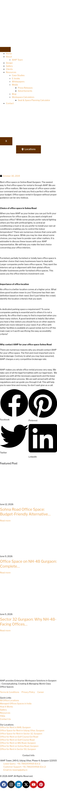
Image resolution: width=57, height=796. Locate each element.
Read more (5, 520)
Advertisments (25, 91)
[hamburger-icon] (5, 49)
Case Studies (18, 75)
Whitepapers (18, 81)
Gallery (9, 66)
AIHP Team (17, 60)
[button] (14, 405)
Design (9, 63)
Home (9, 53)
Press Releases (25, 88)
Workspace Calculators (23, 97)
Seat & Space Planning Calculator (34, 100)
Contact (10, 103)
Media (15, 84)
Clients (9, 69)
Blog (14, 94)
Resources (11, 72)
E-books (16, 78)
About (9, 56)
